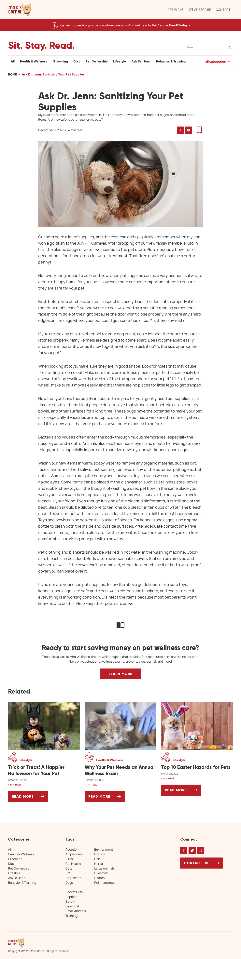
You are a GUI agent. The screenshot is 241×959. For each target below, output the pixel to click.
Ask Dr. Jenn (141, 61)
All (13, 61)
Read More (30, 798)
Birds (69, 859)
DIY (67, 873)
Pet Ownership (96, 61)
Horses (99, 863)
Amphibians (74, 854)
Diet (76, 61)
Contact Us (196, 863)
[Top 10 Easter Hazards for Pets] (197, 767)
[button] (20, 9)
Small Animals (75, 911)
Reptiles (71, 896)
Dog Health (73, 877)
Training (71, 915)
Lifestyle (119, 61)
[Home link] (38, 942)
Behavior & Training (171, 61)
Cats (68, 868)
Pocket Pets (74, 892)
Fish (97, 859)
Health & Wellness (33, 61)
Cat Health (73, 863)
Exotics (99, 854)
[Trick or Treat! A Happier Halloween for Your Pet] (44, 770)
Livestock (101, 873)
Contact (223, 9)
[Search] (210, 47)
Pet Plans (176, 9)
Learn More (120, 674)
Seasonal (72, 906)
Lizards (99, 877)
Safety (70, 901)
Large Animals (104, 868)
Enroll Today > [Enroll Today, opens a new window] (179, 25)
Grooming (60, 61)
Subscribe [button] (199, 9)
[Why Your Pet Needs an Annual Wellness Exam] (120, 770)
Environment (103, 849)
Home (12, 74)
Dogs (69, 882)
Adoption (71, 849)
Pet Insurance (104, 882)
